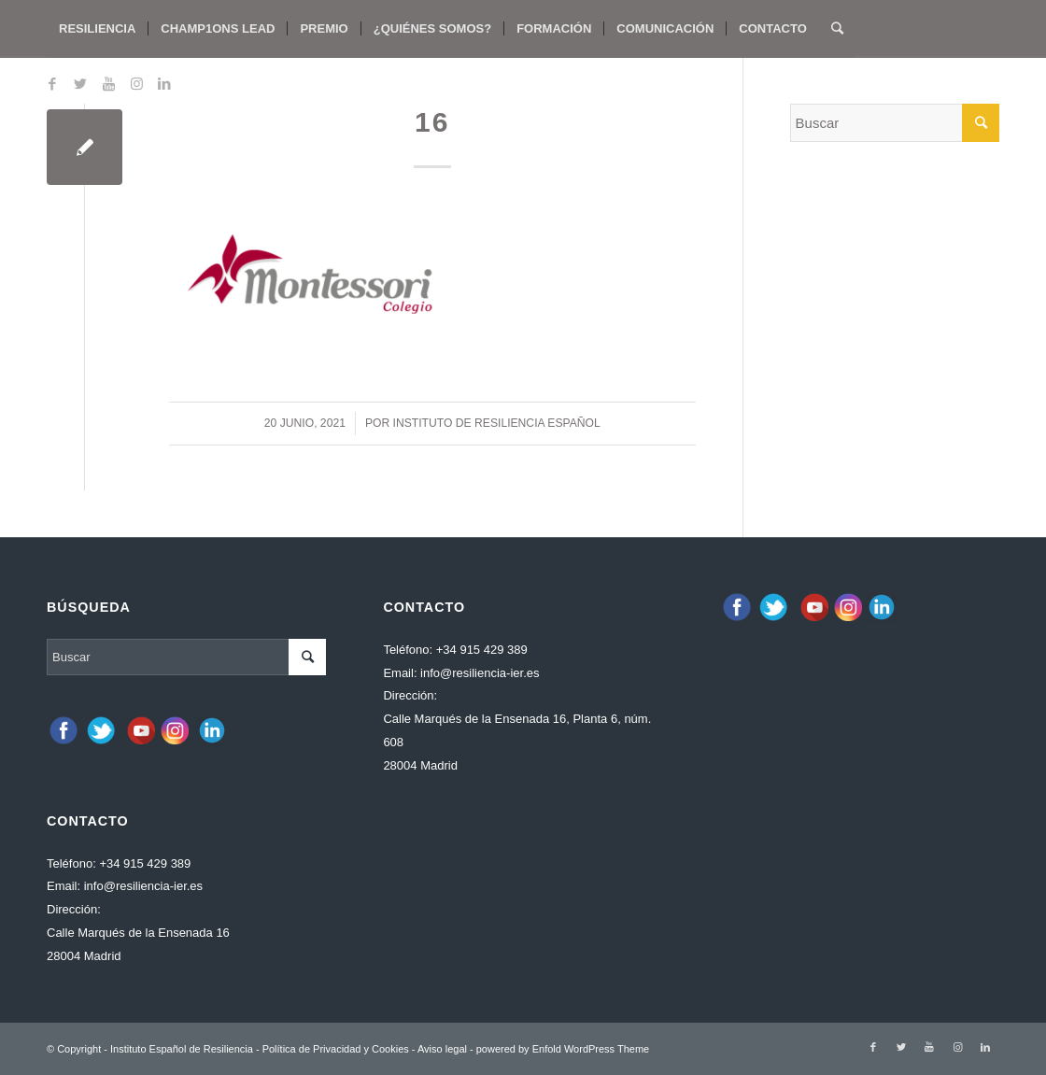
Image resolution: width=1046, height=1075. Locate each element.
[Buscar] (837, 29)
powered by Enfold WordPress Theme (562, 1048)
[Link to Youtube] (108, 84)
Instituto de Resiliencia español (497, 423)
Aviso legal (442, 1048)
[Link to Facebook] (52, 84)
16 (432, 121)
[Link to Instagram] (136, 84)
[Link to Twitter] (80, 84)
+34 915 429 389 (145, 863)
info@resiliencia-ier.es (143, 886)
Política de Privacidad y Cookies (335, 1048)
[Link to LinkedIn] (164, 84)
